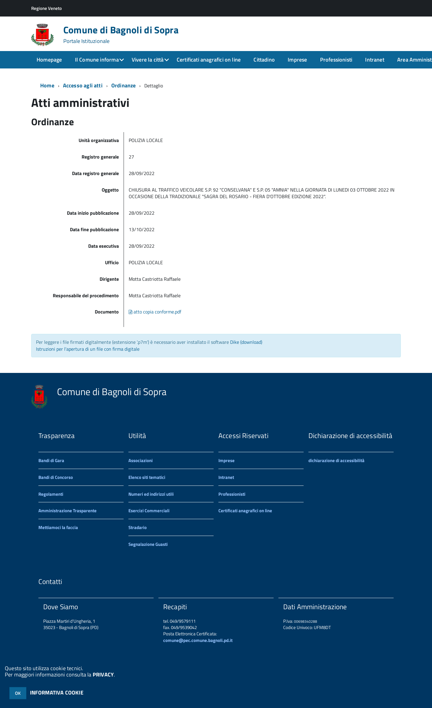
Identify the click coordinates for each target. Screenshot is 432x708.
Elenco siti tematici (146, 477)
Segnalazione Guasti (148, 544)
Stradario (137, 527)
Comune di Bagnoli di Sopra (120, 34)
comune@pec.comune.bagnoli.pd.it (197, 640)
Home (47, 85)
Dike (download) (246, 342)
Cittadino (264, 60)
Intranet (374, 60)
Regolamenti (50, 494)
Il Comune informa (97, 60)
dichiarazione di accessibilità (336, 460)
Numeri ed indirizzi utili (151, 494)
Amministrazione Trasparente (67, 510)
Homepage (49, 60)
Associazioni (140, 460)
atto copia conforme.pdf (155, 311)
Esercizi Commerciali (149, 510)
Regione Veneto (46, 8)
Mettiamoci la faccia (58, 527)
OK (18, 693)
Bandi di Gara (51, 460)
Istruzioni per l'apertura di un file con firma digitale (88, 348)
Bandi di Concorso (55, 477)
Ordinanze (123, 85)
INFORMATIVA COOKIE (56, 692)
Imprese (297, 60)
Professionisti (336, 60)
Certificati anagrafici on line (209, 60)
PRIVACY (103, 674)
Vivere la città (148, 60)
